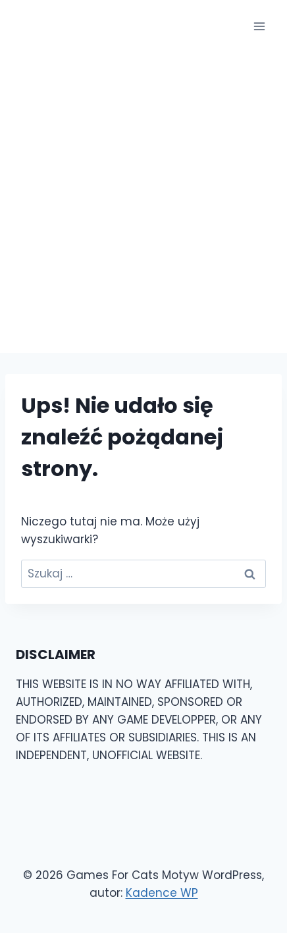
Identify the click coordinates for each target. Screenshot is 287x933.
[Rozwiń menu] (259, 26)
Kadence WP (162, 893)
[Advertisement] (143, 202)
